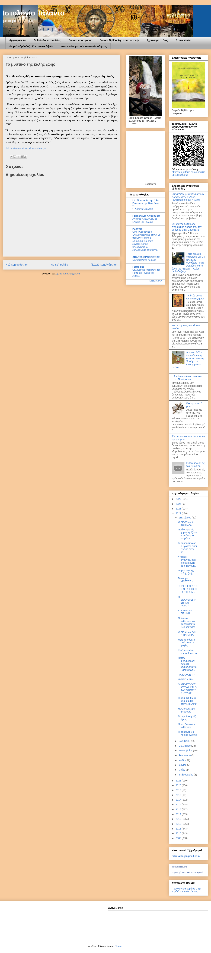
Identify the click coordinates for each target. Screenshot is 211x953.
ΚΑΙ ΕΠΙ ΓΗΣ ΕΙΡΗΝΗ (185, 612)
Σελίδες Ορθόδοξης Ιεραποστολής (119, 40)
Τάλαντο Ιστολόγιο (179, 867)
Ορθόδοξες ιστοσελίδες (47, 40)
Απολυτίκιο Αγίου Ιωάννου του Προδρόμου (188, 378)
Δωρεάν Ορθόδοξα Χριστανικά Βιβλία (31, 46)
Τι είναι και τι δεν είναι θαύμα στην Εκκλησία (187, 700)
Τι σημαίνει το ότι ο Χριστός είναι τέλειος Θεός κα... (187, 547)
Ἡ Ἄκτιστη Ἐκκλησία (142, 209)
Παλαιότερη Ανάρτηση (104, 264)
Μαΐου (182, 769)
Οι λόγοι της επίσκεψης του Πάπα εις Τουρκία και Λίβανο (146, 272)
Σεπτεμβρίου (185, 750)
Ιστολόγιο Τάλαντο (34, 13)
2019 (179, 790)
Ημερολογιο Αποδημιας (146, 215)
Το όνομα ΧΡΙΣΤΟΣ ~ (185, 580)
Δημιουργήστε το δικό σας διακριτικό (187, 872)
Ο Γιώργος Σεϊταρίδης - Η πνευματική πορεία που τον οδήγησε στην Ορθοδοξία (187, 227)
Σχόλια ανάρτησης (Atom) (68, 273)
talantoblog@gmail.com (186, 856)
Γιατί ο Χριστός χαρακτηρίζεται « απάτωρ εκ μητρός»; (187, 534)
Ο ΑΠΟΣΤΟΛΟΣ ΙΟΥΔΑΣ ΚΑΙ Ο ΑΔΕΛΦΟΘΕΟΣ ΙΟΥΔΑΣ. (187, 689)
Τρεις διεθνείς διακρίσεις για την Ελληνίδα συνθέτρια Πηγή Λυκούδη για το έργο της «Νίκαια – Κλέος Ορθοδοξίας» (188, 262)
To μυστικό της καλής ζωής (186, 572)
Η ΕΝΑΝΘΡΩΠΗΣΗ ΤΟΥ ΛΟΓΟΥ (187, 601)
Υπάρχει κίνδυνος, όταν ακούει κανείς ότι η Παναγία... (187, 561)
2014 (179, 814)
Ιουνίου (182, 765)
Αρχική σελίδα (17, 40)
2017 (179, 799)
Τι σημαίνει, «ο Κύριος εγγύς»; (187, 733)
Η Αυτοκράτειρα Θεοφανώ (186, 710)
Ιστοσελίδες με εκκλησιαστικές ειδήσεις (84, 46)
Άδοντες (137, 228)
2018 (179, 795)
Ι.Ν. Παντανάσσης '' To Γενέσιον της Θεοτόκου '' (145, 203)
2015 (179, 809)
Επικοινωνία (183, 40)
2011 (179, 828)
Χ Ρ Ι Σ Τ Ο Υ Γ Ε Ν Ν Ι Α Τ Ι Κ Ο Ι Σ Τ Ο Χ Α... (187, 589)
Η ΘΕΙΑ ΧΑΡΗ (186, 679)
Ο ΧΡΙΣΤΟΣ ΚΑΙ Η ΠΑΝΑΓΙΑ (187, 633)
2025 (179, 499)
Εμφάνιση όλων (155, 281)
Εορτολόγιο (150, 184)
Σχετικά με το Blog (157, 40)
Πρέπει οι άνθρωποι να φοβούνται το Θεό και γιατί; (186, 622)
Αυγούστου (184, 755)
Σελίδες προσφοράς (80, 40)
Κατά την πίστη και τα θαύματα (187, 652)
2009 (179, 838)
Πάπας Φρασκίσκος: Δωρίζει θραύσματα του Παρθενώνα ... (187, 664)
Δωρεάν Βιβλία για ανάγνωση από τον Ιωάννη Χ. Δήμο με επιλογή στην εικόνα (188, 360)
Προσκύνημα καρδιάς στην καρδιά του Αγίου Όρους (186, 890)
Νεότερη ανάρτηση (17, 264)
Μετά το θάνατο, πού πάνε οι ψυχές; (187, 642)
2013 (179, 819)
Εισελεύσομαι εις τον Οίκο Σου (195, 464)
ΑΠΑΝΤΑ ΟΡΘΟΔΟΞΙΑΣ (146, 257)
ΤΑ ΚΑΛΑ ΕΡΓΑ (186, 674)
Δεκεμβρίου (185, 517)
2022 (179, 513)
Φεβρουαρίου (186, 774)
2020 (179, 785)
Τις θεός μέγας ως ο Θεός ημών (195, 297)
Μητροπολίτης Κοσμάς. (144, 260)
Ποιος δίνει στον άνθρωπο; (186, 726)
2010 (179, 833)
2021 (179, 780)
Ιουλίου (182, 760)
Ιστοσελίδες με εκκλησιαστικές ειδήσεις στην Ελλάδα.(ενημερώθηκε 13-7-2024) (188, 197)
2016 (179, 804)
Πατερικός (138, 266)
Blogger (119, 946)
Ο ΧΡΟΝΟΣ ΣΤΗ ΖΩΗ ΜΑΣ (187, 523)
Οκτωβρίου (184, 745)
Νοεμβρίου (184, 741)
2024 (179, 503)
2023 (179, 508)
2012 (179, 823)
